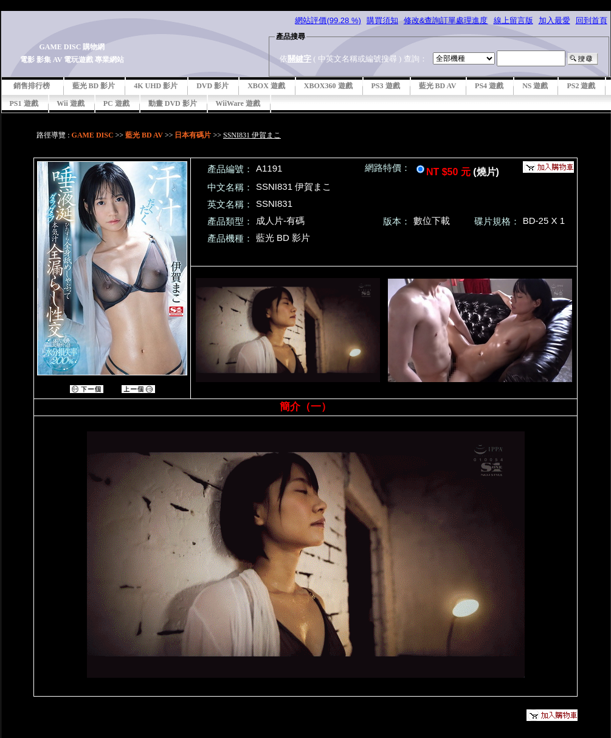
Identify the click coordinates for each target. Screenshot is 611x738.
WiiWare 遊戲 (238, 103)
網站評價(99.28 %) (328, 20)
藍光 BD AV (437, 86)
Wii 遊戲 (71, 103)
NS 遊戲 (535, 86)
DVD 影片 (212, 86)
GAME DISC (93, 135)
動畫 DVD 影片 (173, 103)
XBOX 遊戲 (266, 86)
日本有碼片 (192, 135)
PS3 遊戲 (386, 86)
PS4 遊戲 (489, 86)
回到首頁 (591, 20)
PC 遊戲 (116, 103)
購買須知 (382, 20)
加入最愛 (554, 20)
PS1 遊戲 (24, 103)
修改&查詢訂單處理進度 (446, 20)
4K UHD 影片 (155, 86)
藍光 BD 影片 (94, 86)
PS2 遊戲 (581, 86)
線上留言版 (513, 20)
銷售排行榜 (31, 86)
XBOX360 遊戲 (328, 86)
